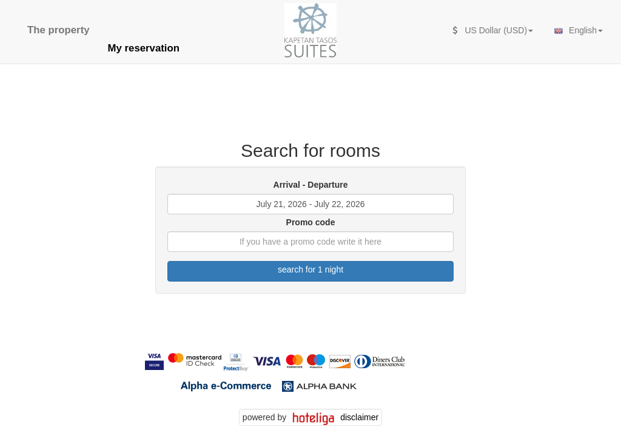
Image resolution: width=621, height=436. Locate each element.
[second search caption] (108, 24)
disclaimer (359, 417)
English (577, 31)
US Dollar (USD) (492, 30)
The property (58, 30)
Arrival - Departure (311, 185)
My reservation (144, 48)
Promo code (310, 222)
